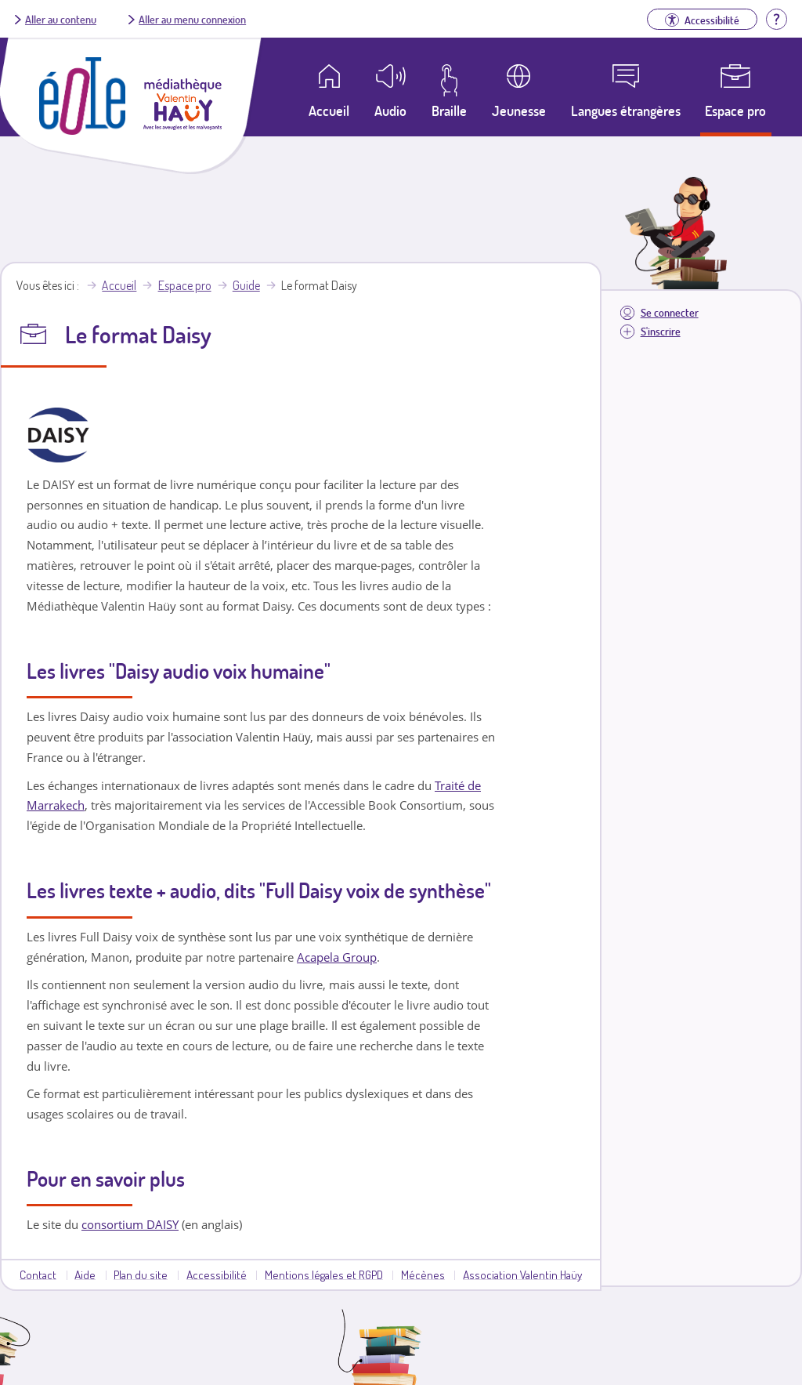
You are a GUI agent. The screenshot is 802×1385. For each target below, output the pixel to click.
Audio (390, 110)
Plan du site (141, 1274)
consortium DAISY (130, 1224)
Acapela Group (337, 957)
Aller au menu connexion (192, 19)
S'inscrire (661, 331)
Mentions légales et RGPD (324, 1274)
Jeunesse (519, 110)
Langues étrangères (626, 110)
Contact (38, 1274)
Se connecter (670, 312)
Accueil (119, 285)
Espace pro (735, 110)
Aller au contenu (60, 19)
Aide (85, 1274)
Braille (449, 110)
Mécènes (423, 1274)
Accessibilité (216, 1274)
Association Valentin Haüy (522, 1274)
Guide (246, 285)
